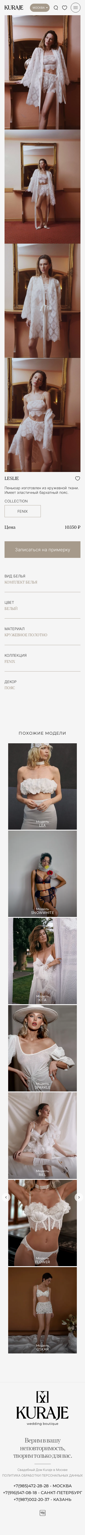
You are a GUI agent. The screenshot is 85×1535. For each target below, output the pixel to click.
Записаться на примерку (42, 549)
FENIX (22, 511)
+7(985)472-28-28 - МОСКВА (42, 1485)
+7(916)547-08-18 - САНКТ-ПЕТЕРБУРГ (42, 1492)
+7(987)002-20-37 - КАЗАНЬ (42, 1499)
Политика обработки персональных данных (42, 1475)
